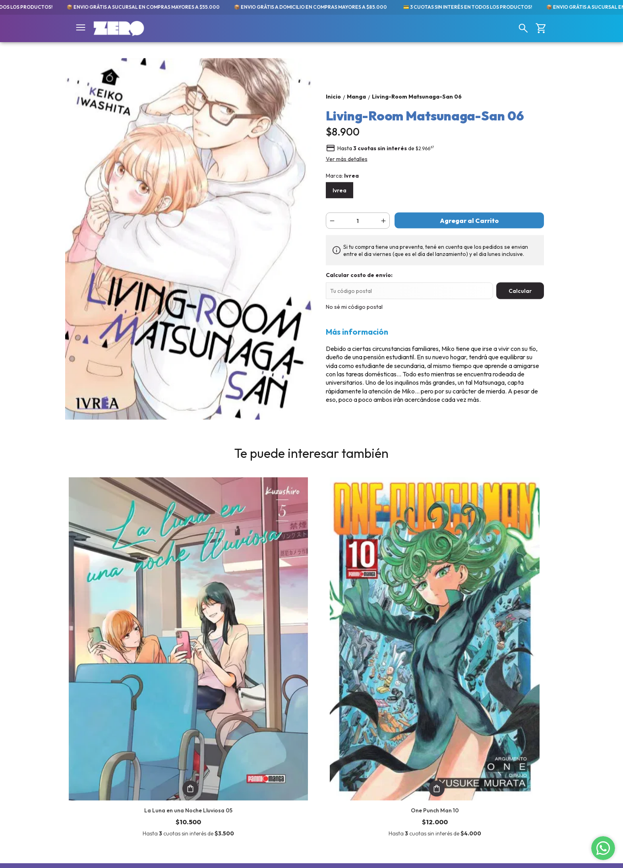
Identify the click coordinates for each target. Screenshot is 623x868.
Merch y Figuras (90, 763)
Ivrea (339, 190)
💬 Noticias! (83, 772)
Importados (84, 754)
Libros (75, 744)
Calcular (520, 290)
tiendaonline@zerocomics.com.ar (353, 764)
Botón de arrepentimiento (343, 854)
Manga (75, 726)
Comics (76, 735)
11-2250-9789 (329, 750)
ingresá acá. (305, 854)
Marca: (342, 175)
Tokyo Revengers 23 (496, 646)
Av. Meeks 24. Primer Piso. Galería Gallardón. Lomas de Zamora (353, 733)
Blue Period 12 (373, 646)
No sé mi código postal (354, 306)
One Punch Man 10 (250, 646)
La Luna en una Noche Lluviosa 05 (127, 646)
